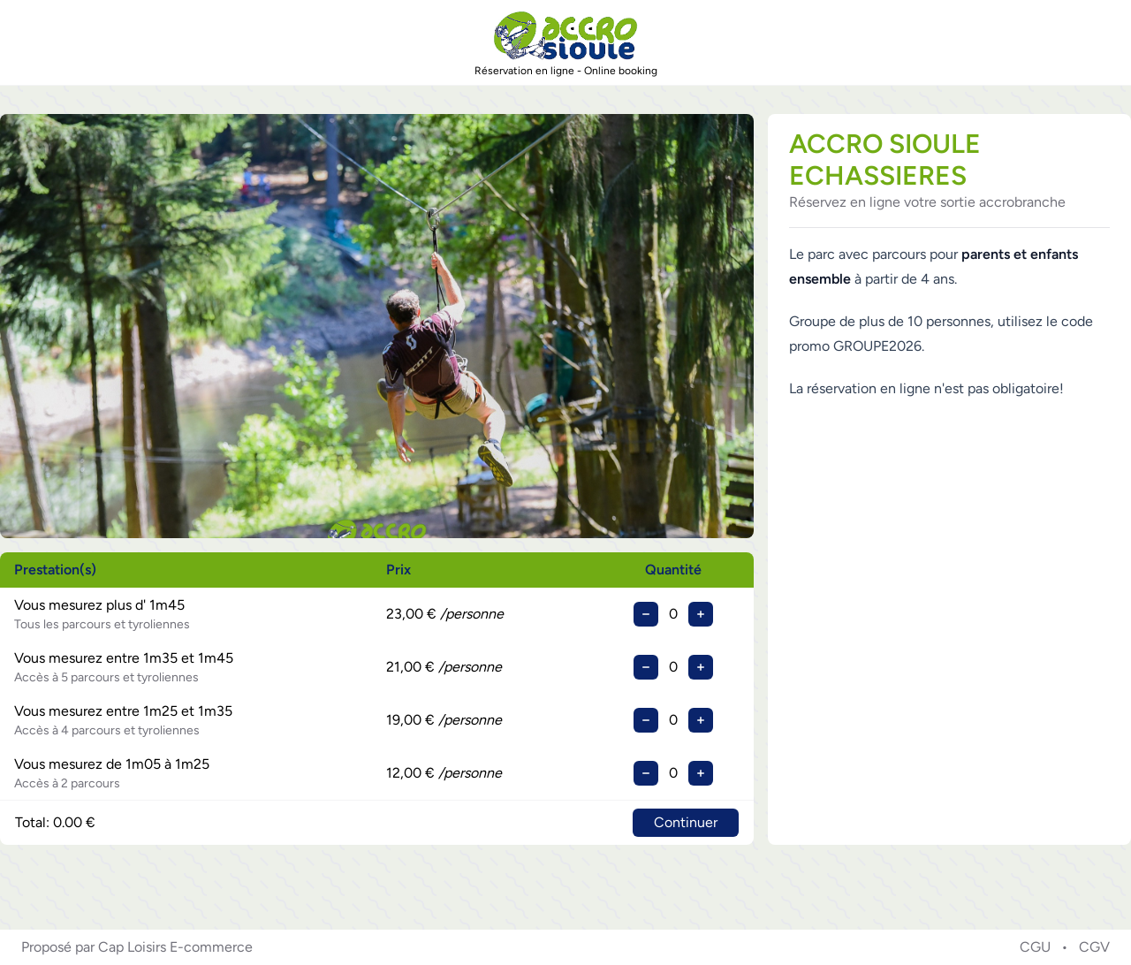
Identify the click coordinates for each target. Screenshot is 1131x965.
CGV (1094, 946)
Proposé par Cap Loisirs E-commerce (137, 946)
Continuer (685, 822)
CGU (1035, 946)
